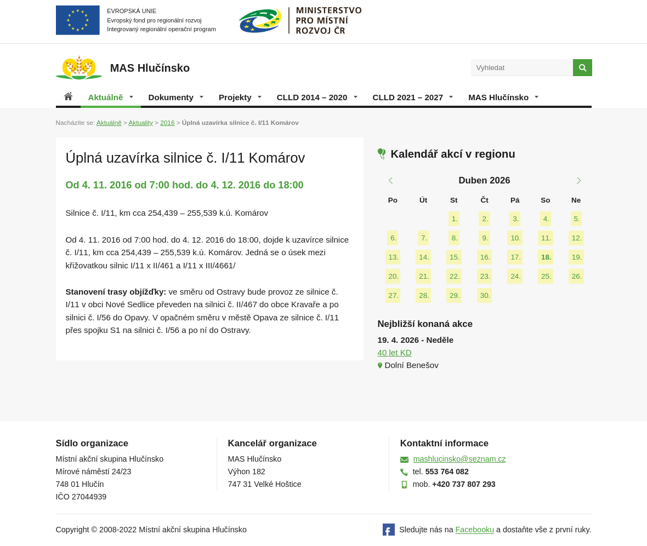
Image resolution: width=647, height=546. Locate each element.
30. (485, 295)
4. (546, 219)
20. (394, 276)
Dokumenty (176, 97)
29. (455, 295)
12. (577, 238)
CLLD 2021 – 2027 (413, 97)
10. (515, 238)
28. (424, 295)
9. (485, 238)
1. (455, 219)
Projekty (240, 97)
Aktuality (140, 122)
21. (424, 276)
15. (455, 257)
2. (485, 219)
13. (394, 257)
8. (455, 238)
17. (515, 257)
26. (577, 276)
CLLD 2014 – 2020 (317, 97)
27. (394, 295)
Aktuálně (110, 97)
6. (393, 238)
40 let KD (395, 352)
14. (424, 257)
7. (424, 238)
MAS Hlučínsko (503, 97)
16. (485, 257)
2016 (167, 122)
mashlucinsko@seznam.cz (459, 459)
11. (546, 238)
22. (455, 276)
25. (546, 276)
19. (577, 257)
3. (516, 219)
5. (577, 219)
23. (485, 276)
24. (515, 276)
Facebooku (475, 530)
